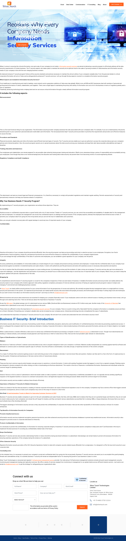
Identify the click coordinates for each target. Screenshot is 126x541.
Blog (99, 4)
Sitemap (50, 538)
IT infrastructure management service (42, 460)
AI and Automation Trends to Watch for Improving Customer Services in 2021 (31, 393)
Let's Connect (116, 4)
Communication (80, 4)
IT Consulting (91, 4)
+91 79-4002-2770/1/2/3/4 (101, 500)
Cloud (62, 4)
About (104, 4)
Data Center (69, 4)
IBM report (9, 303)
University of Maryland (111, 303)
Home (14, 54)
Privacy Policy (42, 538)
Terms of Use (33, 538)
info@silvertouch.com (61, 292)
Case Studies (25, 538)
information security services (41, 309)
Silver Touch (5, 288)
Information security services (68, 66)
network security (85, 331)
